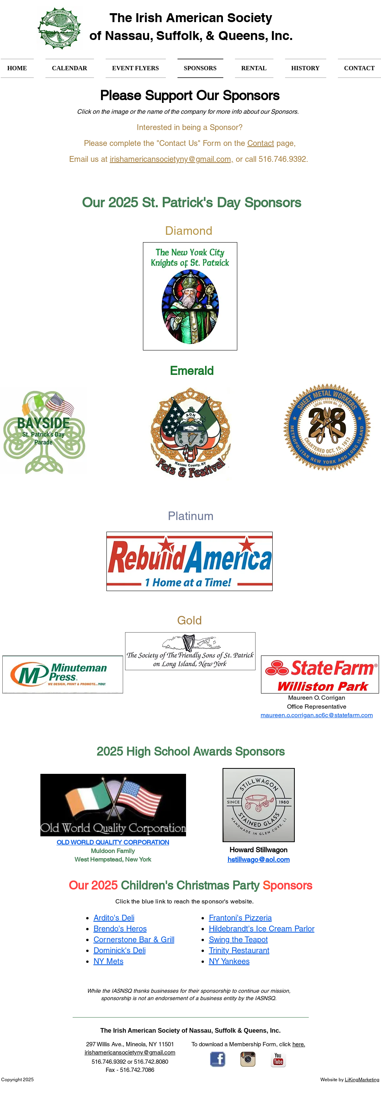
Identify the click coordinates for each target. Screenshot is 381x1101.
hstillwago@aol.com (259, 859)
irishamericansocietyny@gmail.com (130, 1052)
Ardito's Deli (114, 917)
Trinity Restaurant (239, 950)
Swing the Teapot (238, 939)
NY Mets (109, 961)
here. (298, 1044)
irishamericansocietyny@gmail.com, (171, 159)
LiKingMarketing (362, 1079)
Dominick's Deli (120, 950)
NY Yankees (229, 961)
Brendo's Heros (120, 928)
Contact (260, 143)
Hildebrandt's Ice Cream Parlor (262, 928)
